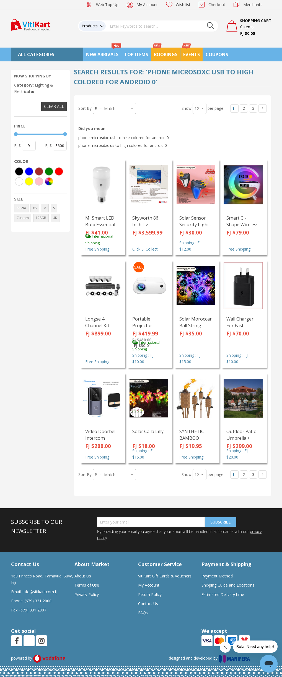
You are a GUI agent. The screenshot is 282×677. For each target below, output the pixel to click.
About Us (82, 576)
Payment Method (217, 576)
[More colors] (49, 181)
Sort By (85, 108)
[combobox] (162, 26)
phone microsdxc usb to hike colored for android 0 (123, 137)
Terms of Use (86, 585)
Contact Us (148, 603)
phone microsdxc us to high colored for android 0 (122, 145)
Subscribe (220, 522)
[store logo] (30, 24)
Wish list (183, 4)
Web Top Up (107, 4)
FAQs (143, 612)
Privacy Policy (86, 594)
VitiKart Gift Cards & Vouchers (165, 576)
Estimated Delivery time (222, 594)
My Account (147, 4)
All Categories (36, 54)
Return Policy (150, 594)
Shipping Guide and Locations (227, 585)
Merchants (252, 4)
